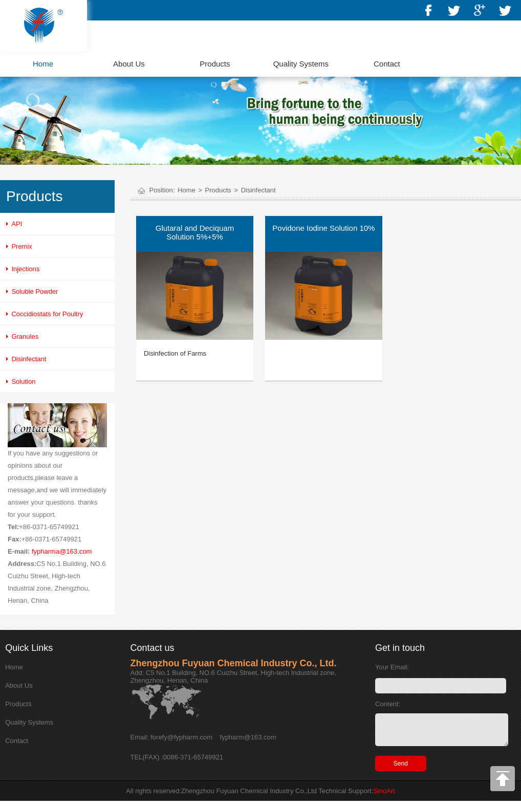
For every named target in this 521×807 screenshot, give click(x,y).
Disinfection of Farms (175, 353)
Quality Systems (301, 63)
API (16, 224)
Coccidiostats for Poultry (47, 314)
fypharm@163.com (248, 737)
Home (43, 63)
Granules (24, 336)
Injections (25, 269)
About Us (129, 63)
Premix (21, 246)
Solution (23, 381)
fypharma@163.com (62, 551)
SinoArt (384, 797)
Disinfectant (28, 359)
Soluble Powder (34, 291)
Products (215, 63)
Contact (387, 63)
